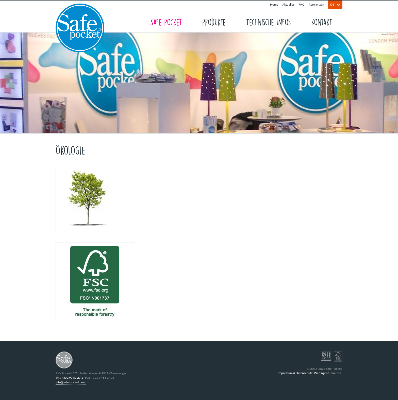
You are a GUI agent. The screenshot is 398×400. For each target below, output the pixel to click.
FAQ (301, 4)
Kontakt (321, 22)
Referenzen (316, 4)
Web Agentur (323, 373)
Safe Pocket (166, 22)
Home (274, 4)
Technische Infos (268, 22)
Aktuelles (288, 4)
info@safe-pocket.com (71, 382)
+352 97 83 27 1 (72, 377)
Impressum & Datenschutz (295, 373)
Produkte (214, 22)
